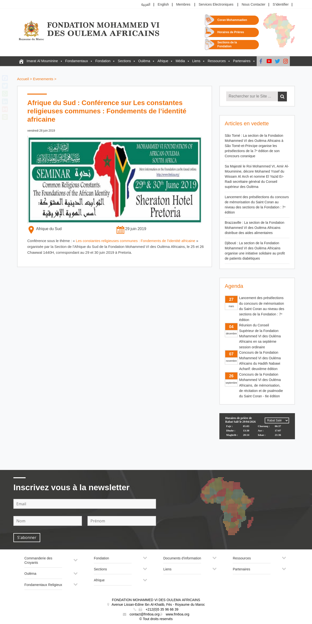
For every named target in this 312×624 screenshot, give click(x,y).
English (163, 4)
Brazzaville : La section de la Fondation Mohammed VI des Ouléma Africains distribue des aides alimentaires (254, 227)
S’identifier (281, 4)
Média (180, 61)
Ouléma (144, 61)
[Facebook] (261, 61)
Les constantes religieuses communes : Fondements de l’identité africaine (135, 241)
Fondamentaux (76, 61)
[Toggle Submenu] (75, 562)
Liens (196, 61)
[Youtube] (269, 61)
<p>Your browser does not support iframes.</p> (257, 431)
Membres (183, 4)
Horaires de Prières (230, 32)
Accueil (23, 79)
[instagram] (286, 61)
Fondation (102, 61)
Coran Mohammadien (232, 20)
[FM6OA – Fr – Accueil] (21, 61)
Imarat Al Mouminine (42, 61)
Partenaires (242, 61)
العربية (145, 4)
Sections (124, 61)
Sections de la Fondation (227, 44)
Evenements (43, 79)
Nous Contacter (253, 4)
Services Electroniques (216, 4)
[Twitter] (277, 61)
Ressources (217, 61)
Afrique (162, 61)
